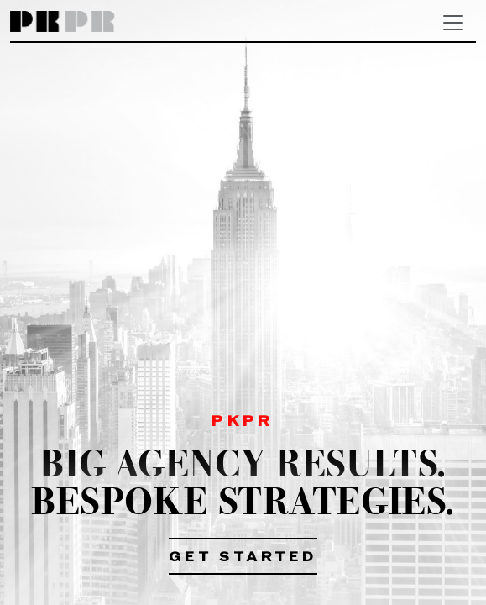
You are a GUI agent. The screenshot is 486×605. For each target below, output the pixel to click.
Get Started (243, 558)
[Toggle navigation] (453, 23)
